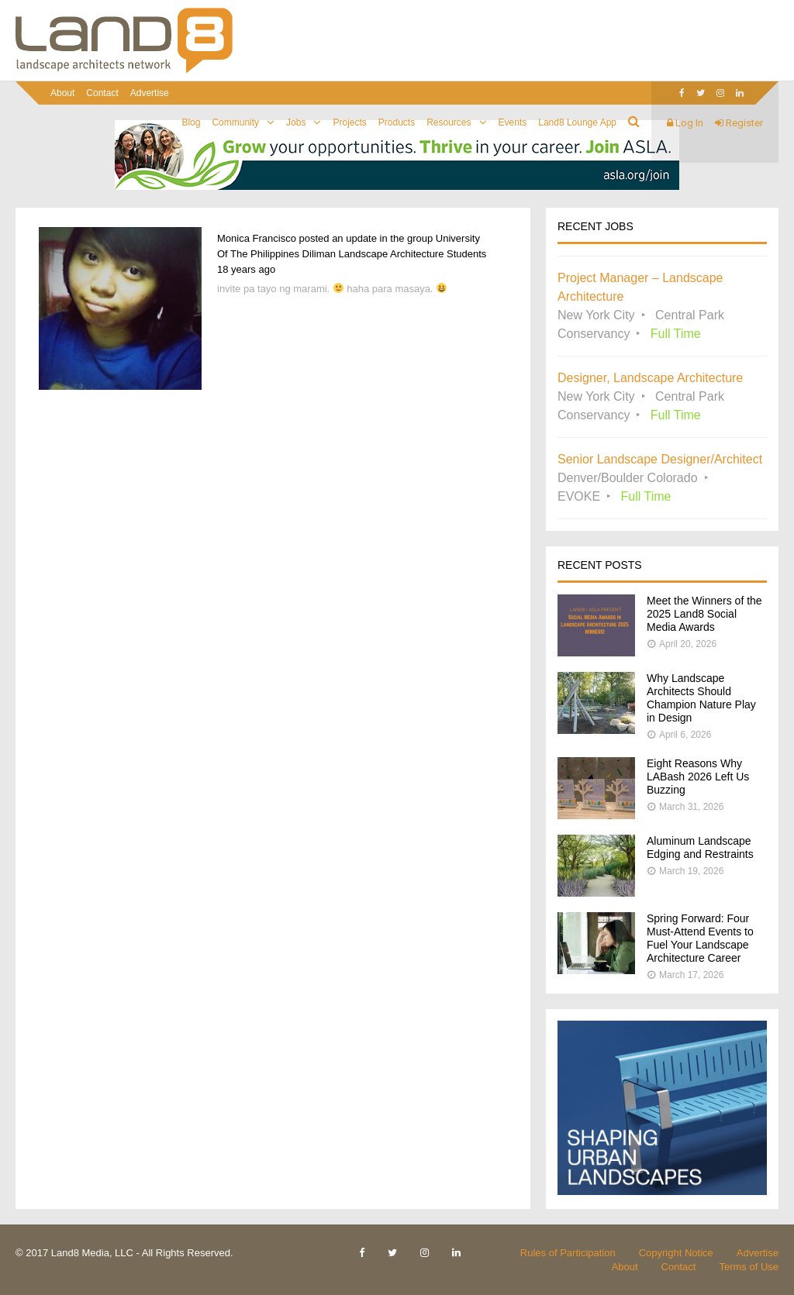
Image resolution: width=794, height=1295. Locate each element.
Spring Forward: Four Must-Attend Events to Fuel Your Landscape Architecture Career (700, 938)
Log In (685, 123)
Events (513, 122)
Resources (448, 122)
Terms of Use (748, 1267)
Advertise (149, 93)
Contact (102, 93)
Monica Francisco (256, 238)
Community (235, 122)
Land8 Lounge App (577, 122)
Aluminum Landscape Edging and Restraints (700, 847)
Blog (190, 122)
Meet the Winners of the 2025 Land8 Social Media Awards (704, 613)
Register (739, 123)
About (62, 93)
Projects (349, 122)
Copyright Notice (676, 1253)
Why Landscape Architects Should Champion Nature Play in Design (701, 698)
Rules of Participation (568, 1253)
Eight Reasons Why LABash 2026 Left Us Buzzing (698, 776)
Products (396, 122)
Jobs (296, 122)
